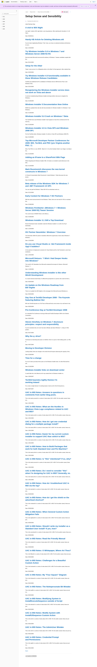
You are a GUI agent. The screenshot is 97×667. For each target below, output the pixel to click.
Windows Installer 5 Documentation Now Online (46, 104)
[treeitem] (9, 17)
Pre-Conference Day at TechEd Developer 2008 (46, 310)
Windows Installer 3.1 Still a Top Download (44, 220)
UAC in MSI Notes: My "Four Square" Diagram (46, 575)
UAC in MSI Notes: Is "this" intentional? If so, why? (48, 459)
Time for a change (33, 358)
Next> (26, 651)
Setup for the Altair (33, 66)
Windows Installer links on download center (45, 370)
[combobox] (9, 14)
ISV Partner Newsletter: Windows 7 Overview (45, 232)
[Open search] (90, 2)
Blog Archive (32, 11)
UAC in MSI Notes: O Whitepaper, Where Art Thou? (48, 550)
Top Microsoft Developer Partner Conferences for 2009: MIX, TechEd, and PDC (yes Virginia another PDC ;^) (47, 142)
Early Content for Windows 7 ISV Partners (44, 196)
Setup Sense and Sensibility (43, 11)
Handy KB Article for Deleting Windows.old (44, 39)
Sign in (93, 1)
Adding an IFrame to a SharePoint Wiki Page (45, 157)
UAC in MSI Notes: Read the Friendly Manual (45, 539)
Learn (27, 11)
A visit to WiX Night (34, 28)
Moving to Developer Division (38, 348)
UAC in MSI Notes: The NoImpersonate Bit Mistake (48, 587)
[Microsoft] (2, 2)
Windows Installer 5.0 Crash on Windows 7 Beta (46, 116)
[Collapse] (16, 11)
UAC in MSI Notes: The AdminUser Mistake (44, 627)
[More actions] (70, 12)
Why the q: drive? (33, 336)
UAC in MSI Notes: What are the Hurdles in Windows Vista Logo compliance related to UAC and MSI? (46, 409)
